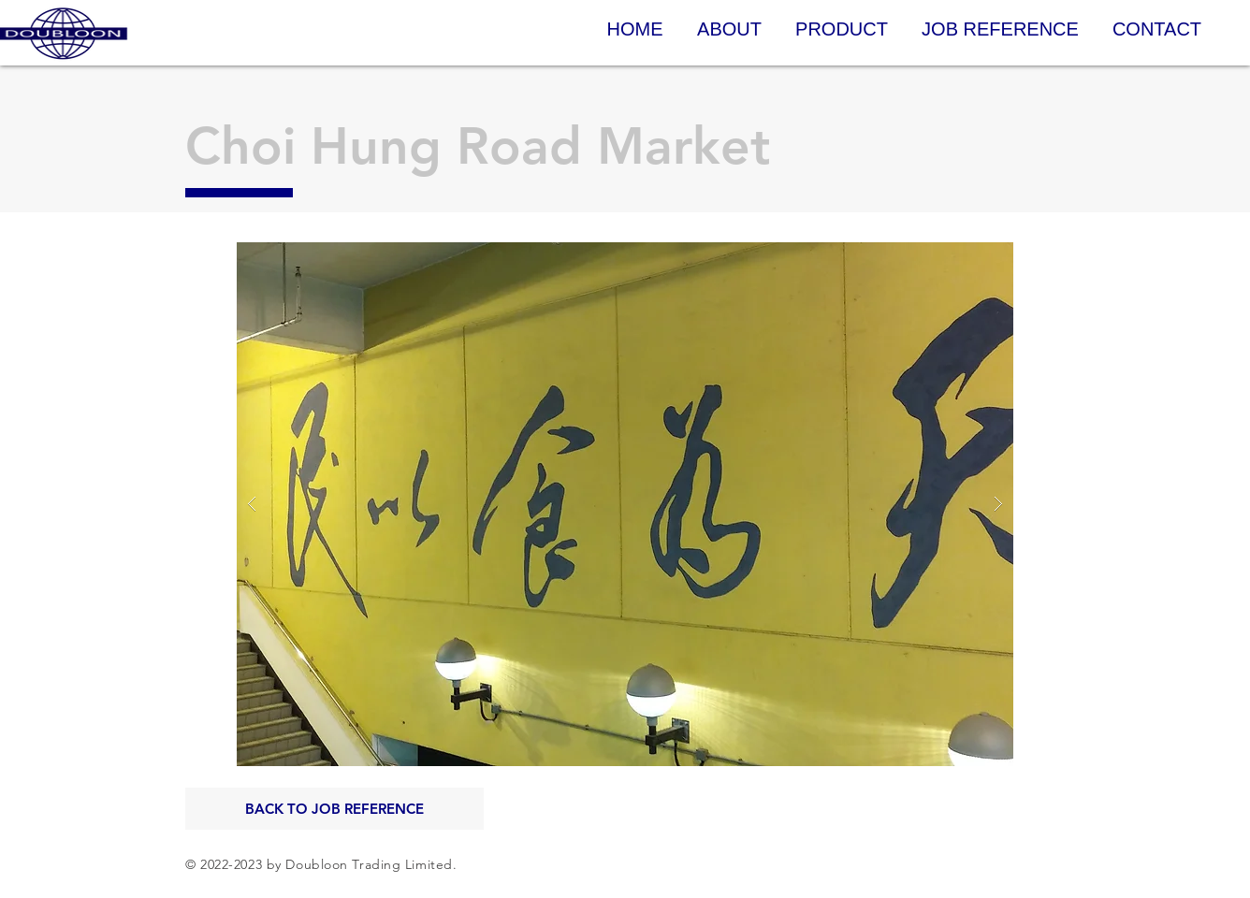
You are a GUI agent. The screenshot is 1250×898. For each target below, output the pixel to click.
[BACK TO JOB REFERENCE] (334, 809)
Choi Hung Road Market (477, 146)
